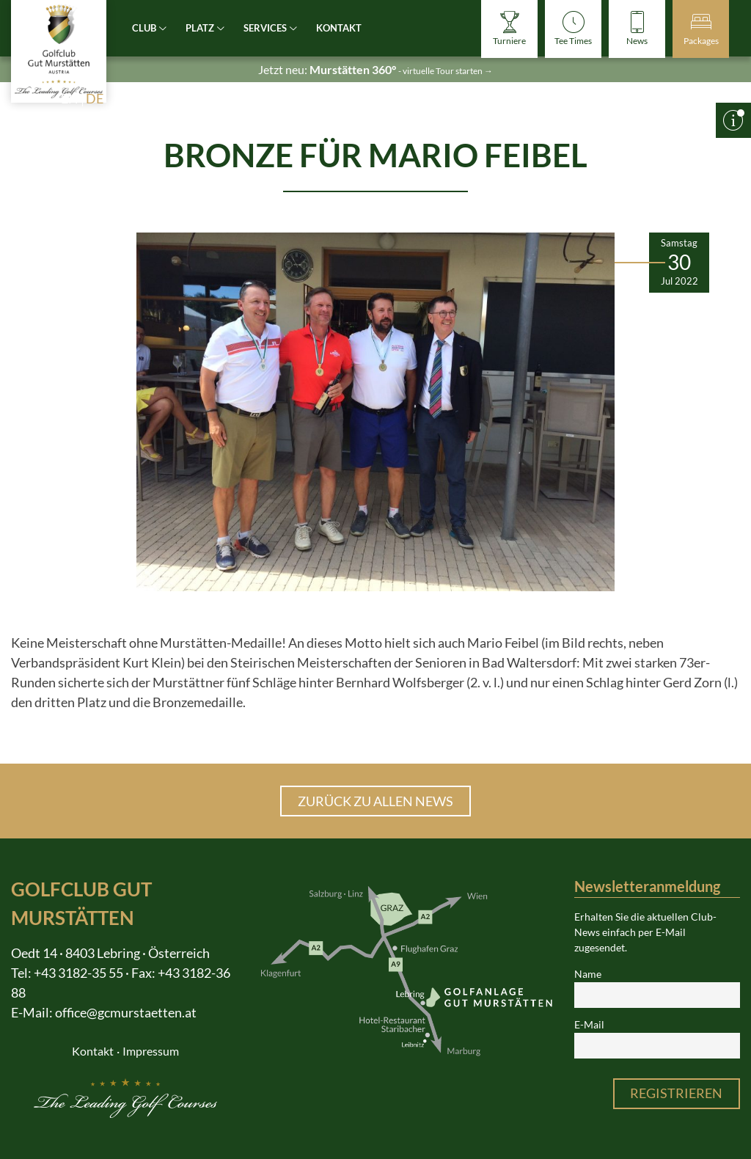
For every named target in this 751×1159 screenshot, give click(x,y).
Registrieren (676, 1093)
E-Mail (589, 1025)
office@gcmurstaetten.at (126, 1012)
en (69, 98)
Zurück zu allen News (375, 801)
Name (587, 974)
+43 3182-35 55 (78, 973)
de (94, 98)
